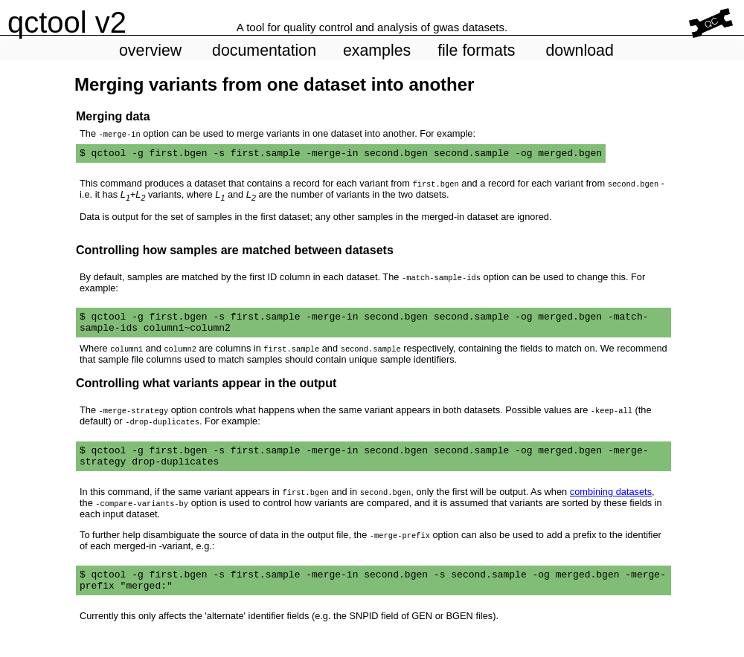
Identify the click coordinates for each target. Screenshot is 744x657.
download (579, 50)
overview (150, 50)
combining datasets (611, 502)
